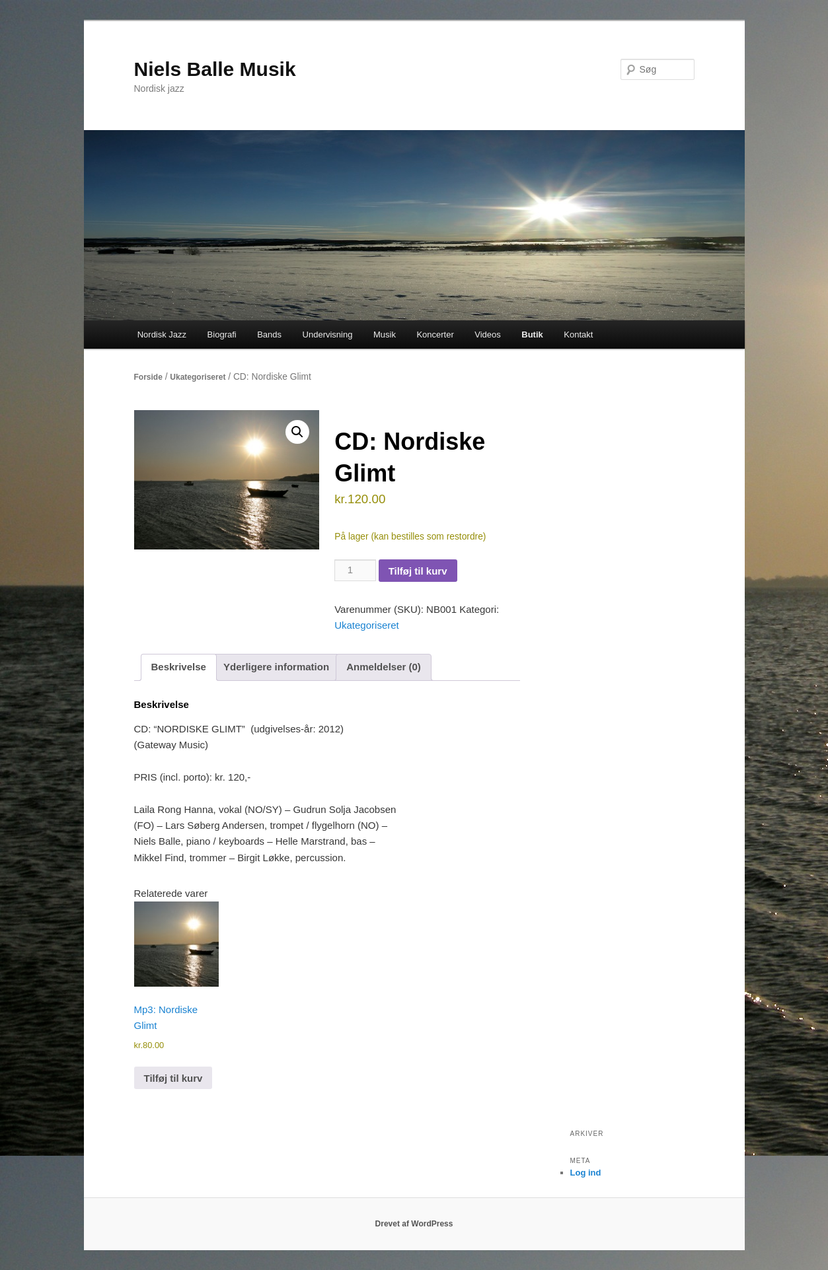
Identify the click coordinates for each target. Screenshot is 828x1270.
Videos (487, 334)
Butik (532, 334)
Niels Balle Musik (215, 69)
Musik (384, 334)
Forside (148, 377)
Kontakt (578, 334)
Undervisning (328, 334)
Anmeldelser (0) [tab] (383, 666)
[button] (297, 432)
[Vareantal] (354, 570)
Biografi (222, 334)
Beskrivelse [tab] (178, 666)
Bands (269, 334)
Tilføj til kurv (418, 571)
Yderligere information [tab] (276, 666)
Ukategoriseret (197, 377)
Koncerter (434, 334)
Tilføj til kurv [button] (173, 1078)
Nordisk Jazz (161, 334)
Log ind (585, 1173)
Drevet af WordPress (414, 1223)
